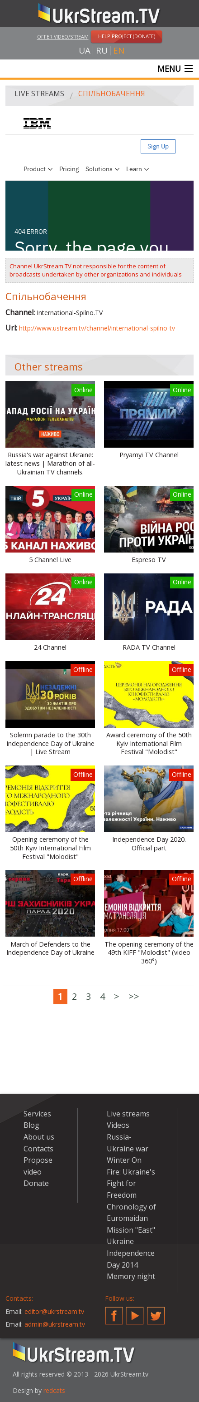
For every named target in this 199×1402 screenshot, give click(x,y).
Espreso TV (149, 560)
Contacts (38, 1149)
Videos (118, 1125)
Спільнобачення (111, 94)
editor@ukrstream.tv (54, 1311)
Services (37, 1114)
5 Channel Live (50, 560)
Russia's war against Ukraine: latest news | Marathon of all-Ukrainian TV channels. (50, 463)
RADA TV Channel (149, 647)
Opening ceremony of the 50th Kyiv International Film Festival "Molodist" (50, 847)
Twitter (156, 1312)
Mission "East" (131, 1230)
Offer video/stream (63, 36)
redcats (54, 1390)
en (118, 50)
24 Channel (50, 647)
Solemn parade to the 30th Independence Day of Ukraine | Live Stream (50, 743)
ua (84, 50)
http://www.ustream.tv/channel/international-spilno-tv (97, 328)
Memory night (131, 1276)
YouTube (135, 1312)
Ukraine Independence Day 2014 (131, 1252)
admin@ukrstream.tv (54, 1324)
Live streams (39, 94)
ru (102, 50)
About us (39, 1137)
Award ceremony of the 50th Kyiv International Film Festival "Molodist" (149, 743)
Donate (36, 1183)
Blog (31, 1125)
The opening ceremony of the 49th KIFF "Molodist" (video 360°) (149, 952)
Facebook (114, 1312)
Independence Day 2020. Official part (149, 843)
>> (133, 996)
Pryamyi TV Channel (149, 455)
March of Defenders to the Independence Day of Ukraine (50, 948)
